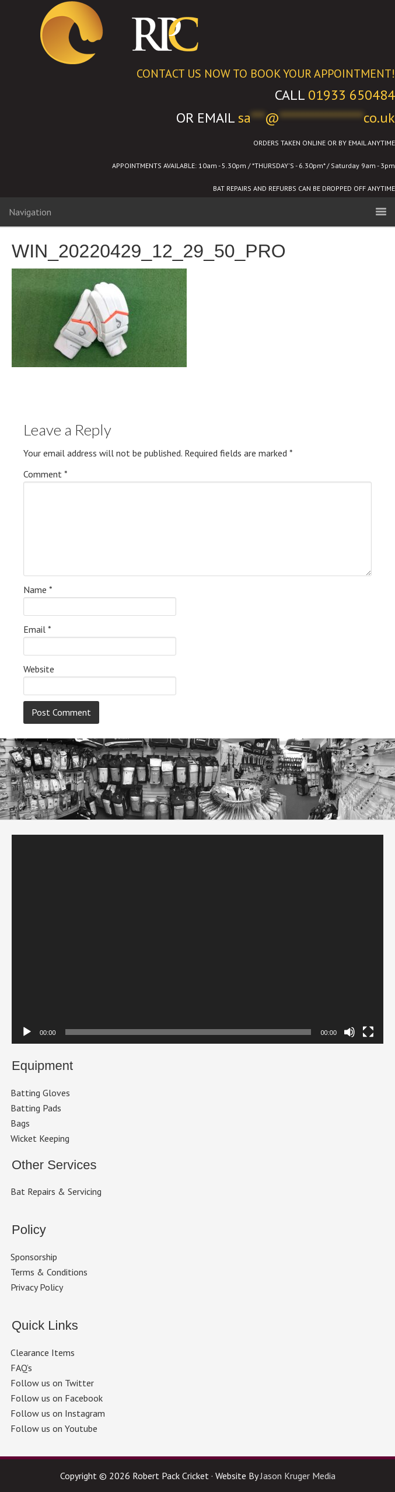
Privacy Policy (37, 1287)
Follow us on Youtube (54, 1428)
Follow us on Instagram (58, 1413)
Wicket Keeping (40, 1138)
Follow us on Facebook (57, 1398)
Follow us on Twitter (52, 1383)
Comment (45, 474)
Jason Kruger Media (297, 1475)
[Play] (27, 1032)
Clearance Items (43, 1352)
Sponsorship (34, 1257)
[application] (197, 939)
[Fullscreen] (368, 1032)
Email (37, 629)
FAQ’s (21, 1368)
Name (38, 589)
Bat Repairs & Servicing (56, 1191)
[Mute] (349, 1032)
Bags (20, 1123)
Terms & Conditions (49, 1272)
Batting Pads (36, 1108)
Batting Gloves (40, 1093)
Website (38, 669)
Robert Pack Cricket (197, 32)
